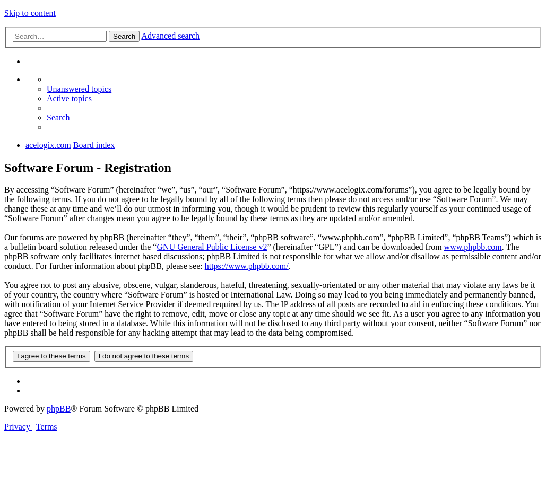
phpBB (59, 408)
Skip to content (30, 13)
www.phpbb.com (473, 246)
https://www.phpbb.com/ (247, 265)
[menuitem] (79, 88)
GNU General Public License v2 (212, 246)
